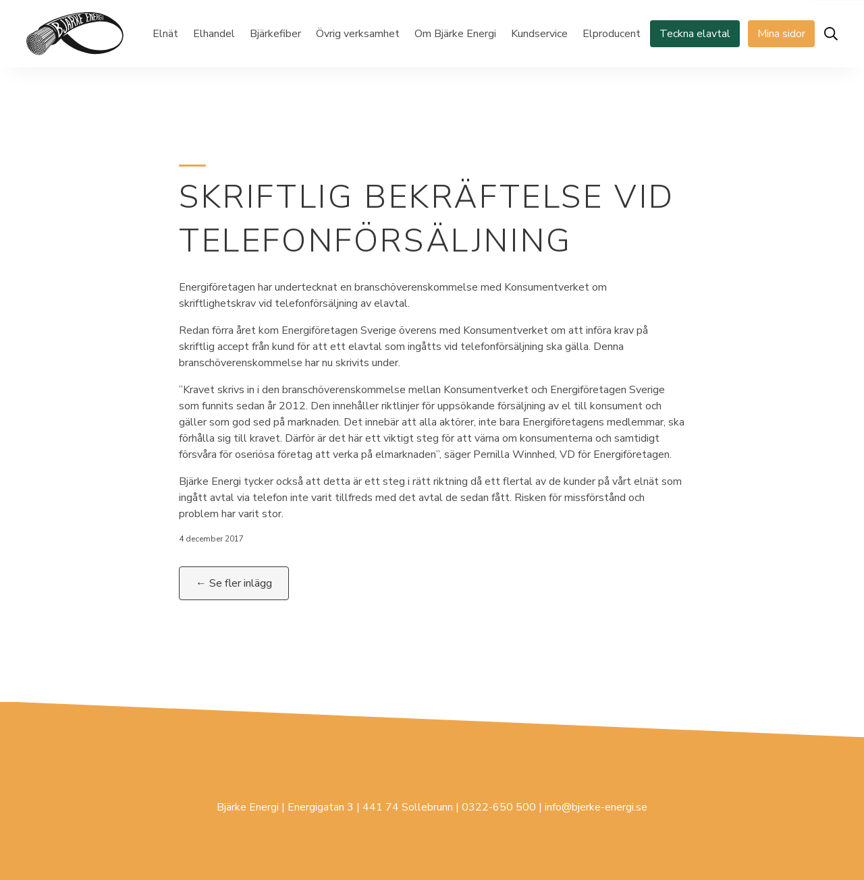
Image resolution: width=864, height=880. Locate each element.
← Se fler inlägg (234, 583)
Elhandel (214, 33)
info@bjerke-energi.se (596, 807)
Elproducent (612, 33)
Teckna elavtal (694, 33)
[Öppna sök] (831, 33)
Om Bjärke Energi (455, 33)
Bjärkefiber (275, 33)
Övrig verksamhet (358, 33)
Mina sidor (781, 33)
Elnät (165, 33)
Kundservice (539, 33)
